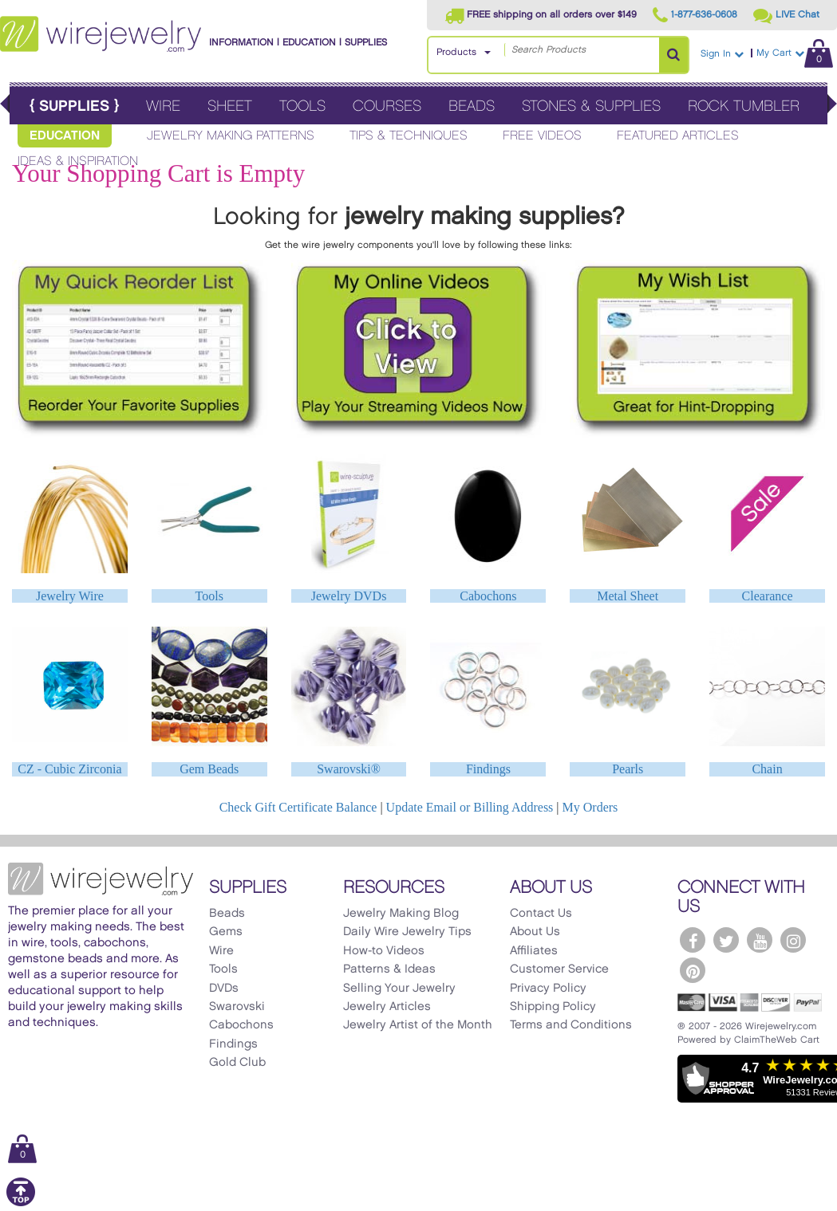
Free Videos (542, 136)
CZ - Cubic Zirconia (69, 769)
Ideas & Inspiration (78, 161)
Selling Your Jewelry (399, 988)
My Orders (590, 807)
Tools (302, 106)
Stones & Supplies (591, 106)
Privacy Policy (548, 988)
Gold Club (237, 1062)
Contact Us (541, 913)
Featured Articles (678, 136)
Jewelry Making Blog (401, 913)
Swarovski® (349, 769)
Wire (163, 106)
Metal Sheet (627, 596)
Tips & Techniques (408, 136)
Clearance (767, 596)
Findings (488, 769)
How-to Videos (383, 951)
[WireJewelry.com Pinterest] (692, 970)
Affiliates (534, 951)
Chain (767, 769)
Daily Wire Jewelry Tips (407, 932)
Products (456, 52)
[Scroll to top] (20, 1203)
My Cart (794, 53)
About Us (535, 932)
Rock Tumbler (743, 106)
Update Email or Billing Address (470, 807)
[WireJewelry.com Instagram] (793, 940)
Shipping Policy (553, 1006)
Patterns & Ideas (389, 969)
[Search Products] (673, 55)
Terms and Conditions (571, 1025)
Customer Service (559, 969)
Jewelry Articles (387, 1006)
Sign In (722, 53)
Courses (387, 106)
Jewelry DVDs (349, 596)
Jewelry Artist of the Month (417, 1025)
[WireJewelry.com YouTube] (759, 940)
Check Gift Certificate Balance (298, 807)
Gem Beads (209, 769)
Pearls (627, 769)
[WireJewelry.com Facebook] (692, 940)
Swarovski (237, 1006)
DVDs (224, 988)
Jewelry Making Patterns (230, 136)
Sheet (229, 106)
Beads (471, 106)
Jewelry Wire (70, 596)
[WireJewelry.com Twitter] (726, 940)
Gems (226, 932)
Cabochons (488, 596)
